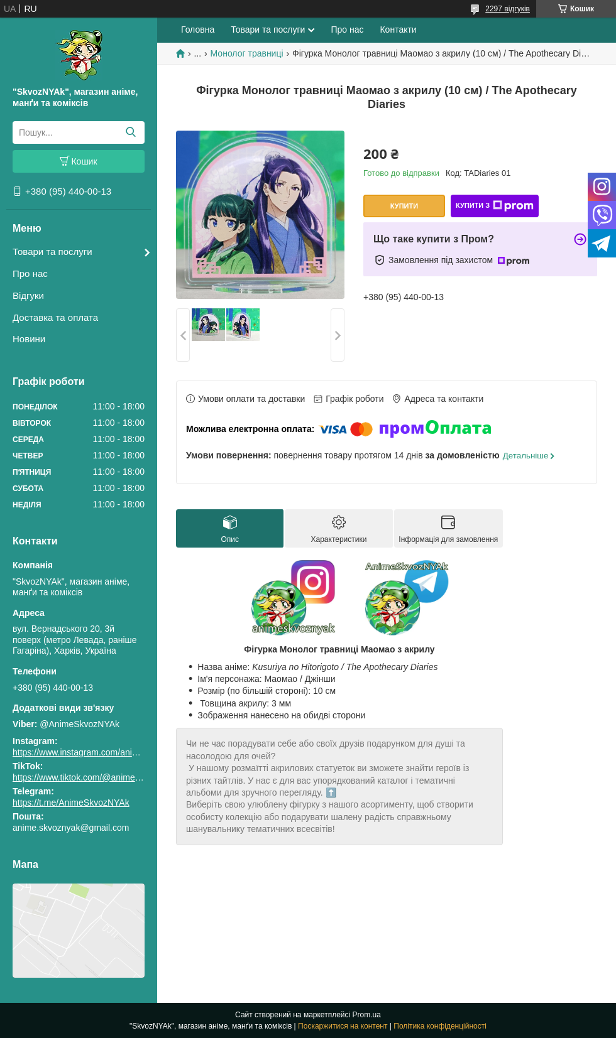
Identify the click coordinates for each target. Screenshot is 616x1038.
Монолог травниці (247, 53)
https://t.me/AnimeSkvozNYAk (71, 802)
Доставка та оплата (55, 317)
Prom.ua (367, 1014)
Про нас (30, 273)
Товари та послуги (52, 251)
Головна (197, 29)
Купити (404, 206)
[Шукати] (130, 132)
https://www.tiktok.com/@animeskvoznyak (94, 777)
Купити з (495, 206)
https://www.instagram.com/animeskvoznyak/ (100, 752)
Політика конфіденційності (440, 1026)
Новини (29, 338)
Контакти (398, 29)
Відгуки (28, 295)
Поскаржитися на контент (342, 1026)
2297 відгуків (507, 8)
